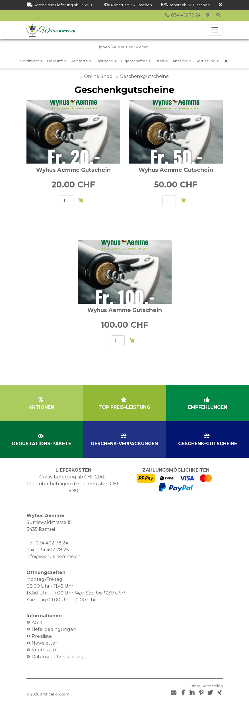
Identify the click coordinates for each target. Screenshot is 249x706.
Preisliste (42, 636)
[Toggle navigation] (215, 30)
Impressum (44, 650)
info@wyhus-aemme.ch (53, 556)
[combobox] (124, 47)
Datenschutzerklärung (58, 656)
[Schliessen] (220, 5)
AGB (37, 622)
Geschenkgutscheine (144, 76)
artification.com (54, 694)
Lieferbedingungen (54, 629)
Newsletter (44, 643)
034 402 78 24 (52, 543)
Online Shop (98, 76)
